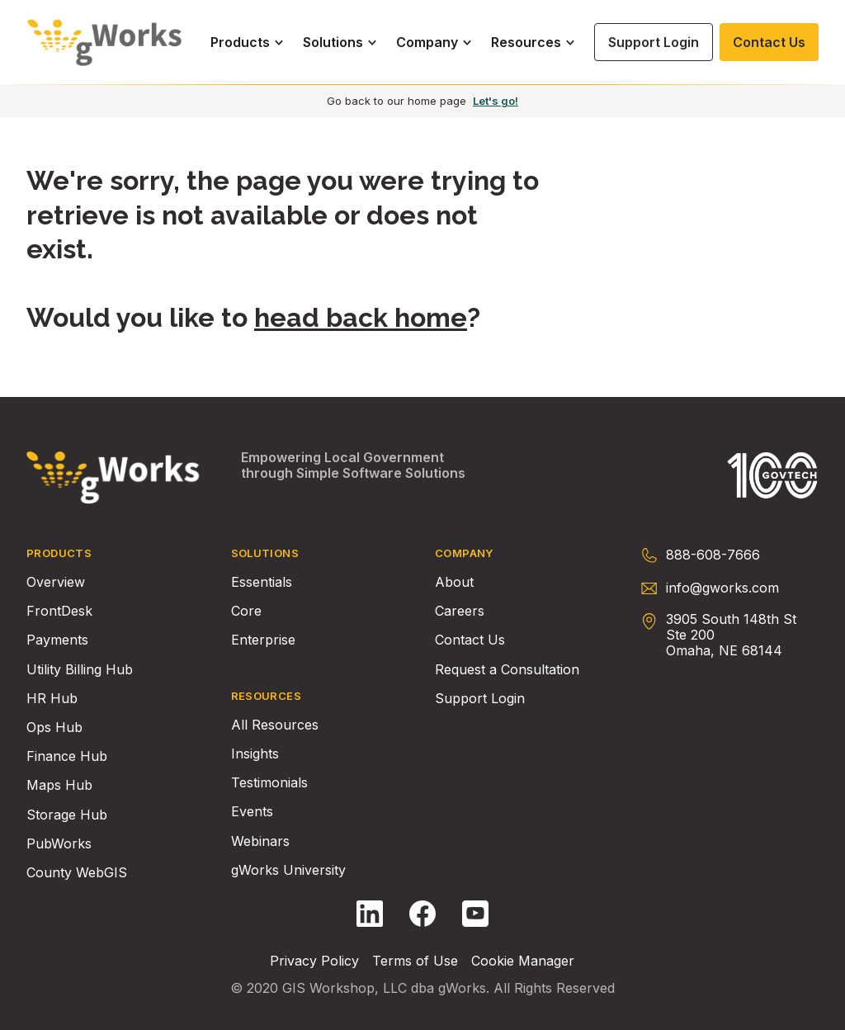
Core (246, 611)
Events (252, 812)
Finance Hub (66, 756)
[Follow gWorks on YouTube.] (475, 913)
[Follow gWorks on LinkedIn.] (369, 913)
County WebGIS (76, 873)
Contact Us (470, 640)
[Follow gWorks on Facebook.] (422, 913)
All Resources (275, 725)
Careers (459, 611)
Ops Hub (54, 727)
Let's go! (495, 100)
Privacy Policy (314, 961)
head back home (360, 317)
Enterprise (263, 640)
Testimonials (269, 783)
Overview (55, 582)
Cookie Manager (522, 961)
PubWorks (59, 844)
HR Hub (52, 698)
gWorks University (288, 870)
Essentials (261, 582)
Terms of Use (415, 961)
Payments (57, 640)
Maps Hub (59, 785)
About (454, 582)
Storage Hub (66, 815)
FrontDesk (59, 611)
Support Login (480, 698)
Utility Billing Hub (79, 670)
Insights (255, 754)
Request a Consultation (507, 670)
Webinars (260, 841)
